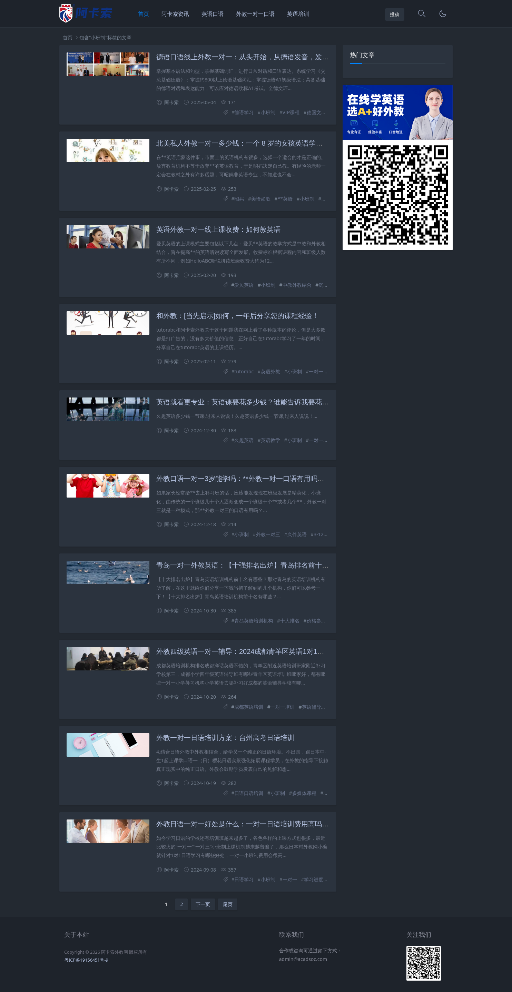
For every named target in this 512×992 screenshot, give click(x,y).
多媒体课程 (304, 793)
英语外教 (270, 371)
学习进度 (313, 879)
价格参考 (316, 620)
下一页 (203, 904)
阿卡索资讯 (175, 14)
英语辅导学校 (316, 707)
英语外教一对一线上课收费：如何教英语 (218, 229)
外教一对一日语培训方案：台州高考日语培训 (225, 737)
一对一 (316, 371)
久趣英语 (244, 440)
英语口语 (212, 14)
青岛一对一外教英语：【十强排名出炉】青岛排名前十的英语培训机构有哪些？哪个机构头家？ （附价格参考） (326, 565)
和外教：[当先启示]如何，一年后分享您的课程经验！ (237, 316)
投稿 (395, 14)
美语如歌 (260, 198)
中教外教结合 (297, 285)
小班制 (268, 112)
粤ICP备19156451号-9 (86, 960)
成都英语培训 (248, 707)
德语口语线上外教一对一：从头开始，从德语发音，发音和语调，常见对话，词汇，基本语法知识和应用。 (318, 57)
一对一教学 (321, 440)
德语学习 (244, 112)
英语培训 (298, 14)
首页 (143, 14)
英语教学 (270, 440)
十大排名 (289, 620)
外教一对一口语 (255, 14)
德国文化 (316, 112)
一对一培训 (282, 707)
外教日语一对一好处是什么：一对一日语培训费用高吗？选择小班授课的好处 (273, 824)
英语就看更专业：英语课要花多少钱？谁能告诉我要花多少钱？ (252, 402)
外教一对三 (268, 534)
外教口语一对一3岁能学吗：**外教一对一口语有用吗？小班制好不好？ (264, 478)
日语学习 (244, 879)
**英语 (285, 198)
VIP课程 (291, 112)
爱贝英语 (244, 285)
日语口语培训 (248, 793)
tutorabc (244, 371)
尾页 (228, 904)
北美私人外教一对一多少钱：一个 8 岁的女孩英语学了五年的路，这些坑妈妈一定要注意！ (294, 143)
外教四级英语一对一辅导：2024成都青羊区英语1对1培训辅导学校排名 (264, 651)
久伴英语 (297, 534)
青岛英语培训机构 (253, 620)
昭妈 (239, 198)
